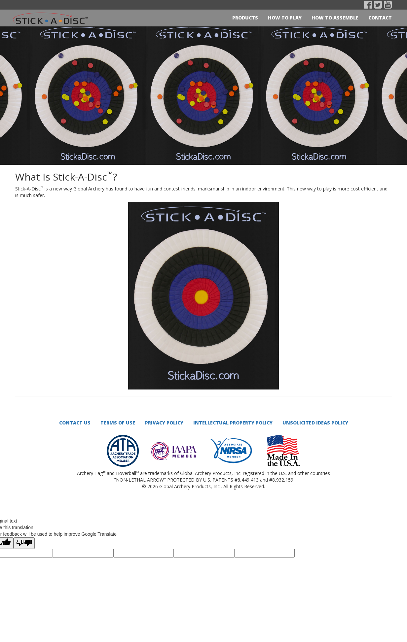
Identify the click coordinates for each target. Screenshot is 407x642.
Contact (380, 18)
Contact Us (75, 423)
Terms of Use (117, 423)
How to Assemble (335, 18)
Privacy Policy (164, 423)
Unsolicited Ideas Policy (315, 423)
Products (245, 18)
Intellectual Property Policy (233, 423)
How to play (285, 18)
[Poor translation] (24, 543)
